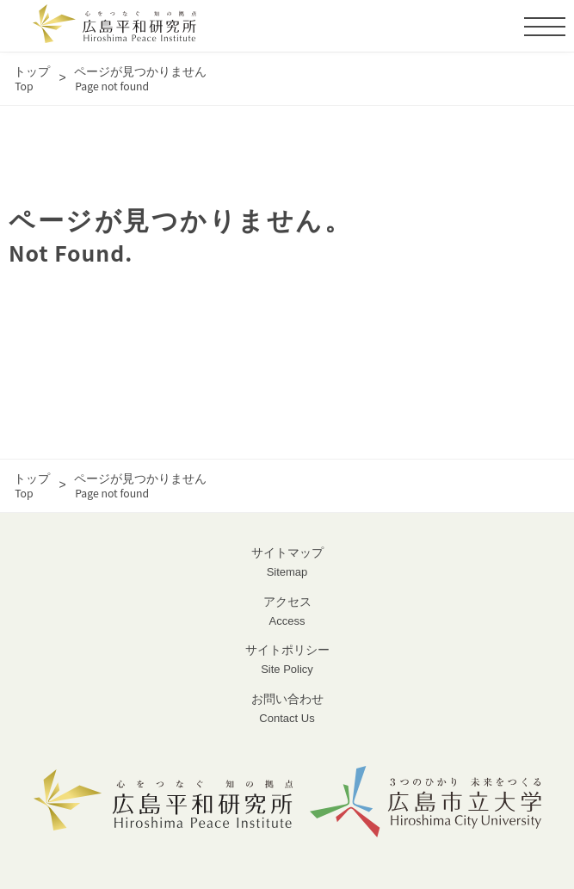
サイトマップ (287, 563)
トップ (32, 79)
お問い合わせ (287, 709)
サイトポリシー (287, 660)
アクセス (287, 612)
